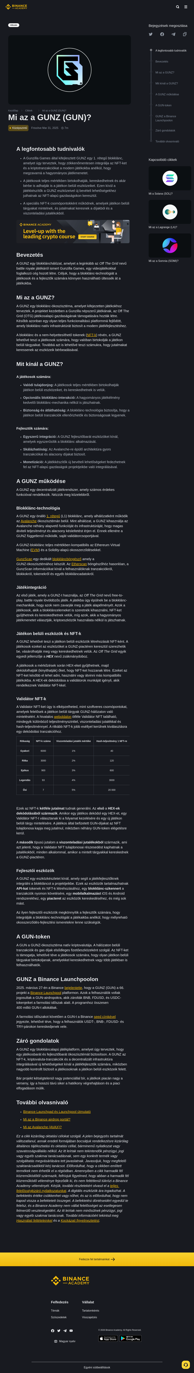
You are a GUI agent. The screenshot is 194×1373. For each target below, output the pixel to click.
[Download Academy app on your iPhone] (108, 1339)
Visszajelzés (89, 1317)
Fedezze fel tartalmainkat (97, 1259)
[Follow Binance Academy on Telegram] (65, 1330)
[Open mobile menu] (186, 7)
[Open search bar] (177, 7)
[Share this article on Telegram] (173, 34)
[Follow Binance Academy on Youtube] (71, 1331)
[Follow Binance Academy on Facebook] (52, 1330)
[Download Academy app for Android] (130, 1339)
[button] (186, 7)
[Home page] (16, 7)
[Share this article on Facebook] (162, 34)
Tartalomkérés (90, 1310)
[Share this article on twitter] (151, 34)
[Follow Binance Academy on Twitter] (59, 1330)
